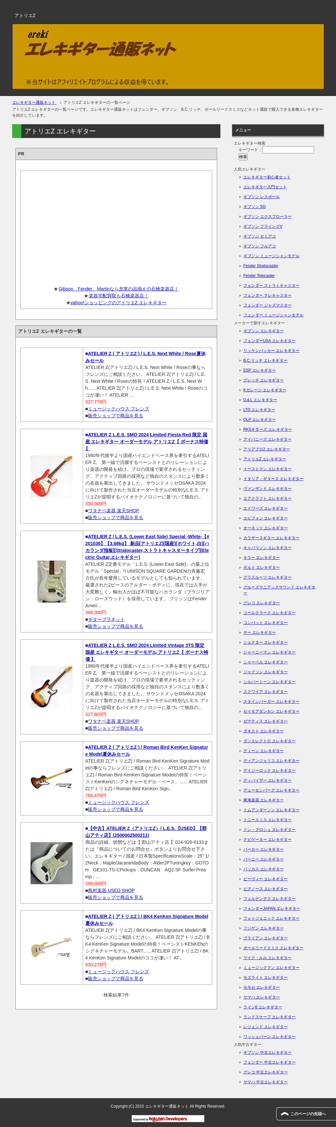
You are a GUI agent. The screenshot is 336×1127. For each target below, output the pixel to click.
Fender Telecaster (259, 275)
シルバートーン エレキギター (269, 681)
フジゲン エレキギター (263, 928)
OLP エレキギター (259, 419)
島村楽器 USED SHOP (111, 890)
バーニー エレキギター (263, 859)
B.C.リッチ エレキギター (265, 360)
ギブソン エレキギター (263, 331)
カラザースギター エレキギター (271, 538)
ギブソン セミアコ (259, 236)
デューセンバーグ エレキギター (271, 790)
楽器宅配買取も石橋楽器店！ (118, 295)
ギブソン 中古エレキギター (267, 1052)
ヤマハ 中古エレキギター (265, 1082)
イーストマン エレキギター (267, 469)
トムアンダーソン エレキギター (271, 810)
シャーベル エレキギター (265, 662)
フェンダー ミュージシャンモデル (273, 315)
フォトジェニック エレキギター (271, 918)
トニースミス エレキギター (267, 819)
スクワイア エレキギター (265, 691)
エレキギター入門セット (265, 187)
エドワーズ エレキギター (265, 508)
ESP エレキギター (259, 370)
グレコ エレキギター (261, 603)
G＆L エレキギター (260, 400)
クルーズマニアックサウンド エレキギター (279, 590)
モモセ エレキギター (261, 987)
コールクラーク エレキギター (269, 612)
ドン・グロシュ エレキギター (269, 829)
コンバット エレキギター (265, 622)
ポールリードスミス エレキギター (273, 948)
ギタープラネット (106, 619)
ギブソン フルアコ (259, 246)
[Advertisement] (116, 226)
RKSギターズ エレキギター (267, 429)
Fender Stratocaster (260, 266)
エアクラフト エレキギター (267, 498)
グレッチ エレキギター (263, 380)
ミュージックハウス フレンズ (118, 408)
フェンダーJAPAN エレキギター (271, 908)
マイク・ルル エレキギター (267, 957)
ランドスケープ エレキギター (269, 1017)
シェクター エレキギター (265, 642)
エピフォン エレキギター (265, 518)
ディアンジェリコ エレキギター (271, 760)
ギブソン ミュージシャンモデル (271, 256)
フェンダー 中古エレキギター (269, 1062)
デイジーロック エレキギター (269, 770)
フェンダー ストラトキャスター (271, 285)
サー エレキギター (259, 632)
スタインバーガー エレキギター (271, 701)
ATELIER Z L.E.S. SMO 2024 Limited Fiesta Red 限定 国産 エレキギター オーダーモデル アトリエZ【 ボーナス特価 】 (146, 441)
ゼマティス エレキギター (265, 721)
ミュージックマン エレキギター (271, 967)
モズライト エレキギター (265, 977)
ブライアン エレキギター (265, 938)
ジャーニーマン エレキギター (269, 652)
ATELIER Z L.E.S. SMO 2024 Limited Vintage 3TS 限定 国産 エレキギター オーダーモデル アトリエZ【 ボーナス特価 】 (146, 652)
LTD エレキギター (259, 409)
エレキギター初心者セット (267, 177)
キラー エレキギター (261, 557)
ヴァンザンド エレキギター (267, 488)
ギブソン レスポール (261, 197)
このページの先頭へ (308, 1114)
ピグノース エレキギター (265, 888)
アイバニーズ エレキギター (267, 439)
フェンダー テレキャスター (267, 295)
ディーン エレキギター (263, 750)
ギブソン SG (254, 206)
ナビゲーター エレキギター (267, 839)
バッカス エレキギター (263, 869)
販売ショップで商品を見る (115, 415)
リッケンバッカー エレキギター (271, 350)
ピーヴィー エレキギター (265, 879)
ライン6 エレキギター (262, 1007)
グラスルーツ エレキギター (267, 577)
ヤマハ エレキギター (261, 997)
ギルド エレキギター (261, 567)
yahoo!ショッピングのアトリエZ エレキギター (119, 302)
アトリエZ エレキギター (264, 459)
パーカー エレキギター (263, 849)
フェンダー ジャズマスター (267, 305)
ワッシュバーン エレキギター (269, 1036)
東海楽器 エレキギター (263, 800)
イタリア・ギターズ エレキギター (273, 478)
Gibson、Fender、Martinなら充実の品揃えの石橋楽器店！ (118, 288)
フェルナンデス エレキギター (269, 898)
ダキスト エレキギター (263, 731)
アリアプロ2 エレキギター (266, 449)
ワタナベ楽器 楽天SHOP (113, 510)
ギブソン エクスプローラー (267, 216)
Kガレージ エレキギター (264, 390)
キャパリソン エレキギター (267, 547)
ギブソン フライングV (262, 226)
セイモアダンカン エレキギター (271, 711)
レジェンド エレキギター (265, 1026)
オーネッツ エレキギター (265, 528)
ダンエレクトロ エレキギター (269, 741)
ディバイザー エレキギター (267, 780)
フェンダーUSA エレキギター (269, 340)
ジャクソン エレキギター (265, 672)
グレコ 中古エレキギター (265, 1072)
